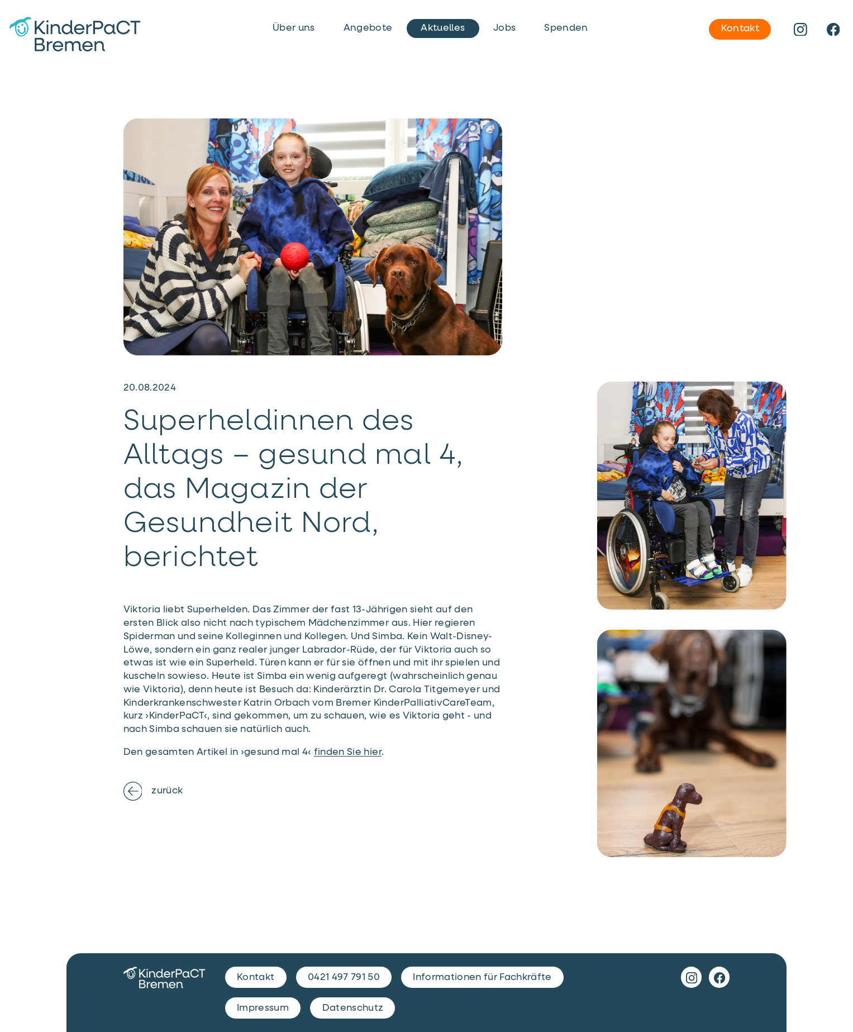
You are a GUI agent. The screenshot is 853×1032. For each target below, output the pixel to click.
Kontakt (740, 29)
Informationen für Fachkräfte (482, 977)
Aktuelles (443, 28)
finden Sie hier (348, 752)
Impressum (263, 1008)
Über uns (294, 28)
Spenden (566, 28)
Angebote (368, 28)
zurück (153, 791)
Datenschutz (353, 1008)
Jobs (504, 28)
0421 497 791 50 (344, 977)
